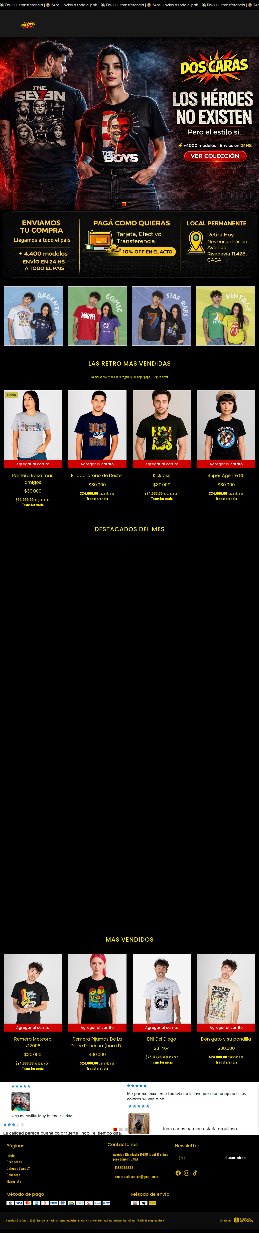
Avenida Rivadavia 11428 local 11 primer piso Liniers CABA (139, 1157)
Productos (14, 1161)
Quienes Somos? (18, 1168)
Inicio (10, 1155)
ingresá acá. (130, 1220)
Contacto (13, 1174)
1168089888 (120, 1168)
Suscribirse (235, 1157)
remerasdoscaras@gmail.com (133, 1177)
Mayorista (13, 1181)
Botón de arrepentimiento (151, 1220)
